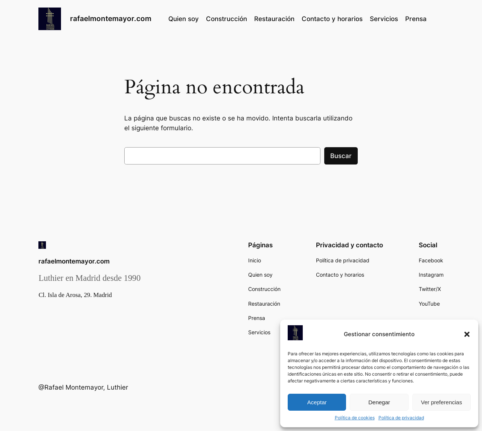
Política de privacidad (401, 417)
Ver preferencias (441, 402)
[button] (467, 334)
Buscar (341, 156)
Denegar (379, 402)
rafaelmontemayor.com (110, 18)
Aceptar (317, 402)
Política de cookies (355, 417)
